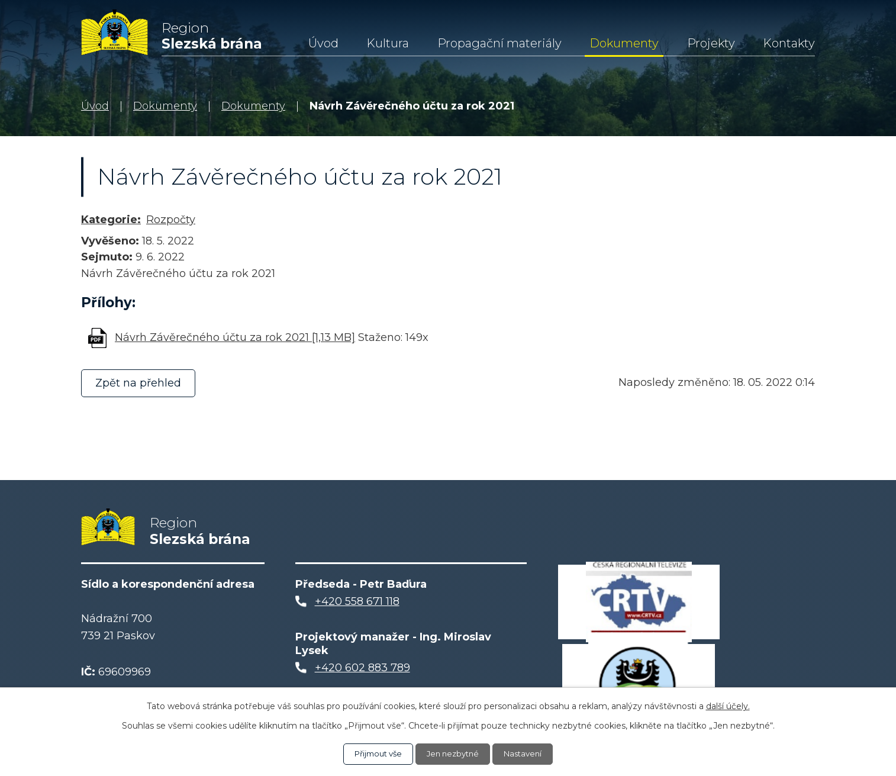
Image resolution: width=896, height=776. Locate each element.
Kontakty (789, 43)
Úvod (323, 43)
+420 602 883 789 (362, 673)
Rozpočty (170, 219)
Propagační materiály (499, 43)
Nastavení (528, 753)
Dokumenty (624, 43)
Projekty (711, 43)
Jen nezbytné (454, 753)
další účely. (728, 705)
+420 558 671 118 (357, 607)
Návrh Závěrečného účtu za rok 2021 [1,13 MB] (235, 337)
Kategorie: (111, 219)
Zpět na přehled (140, 382)
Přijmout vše (374, 753)
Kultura (387, 43)
